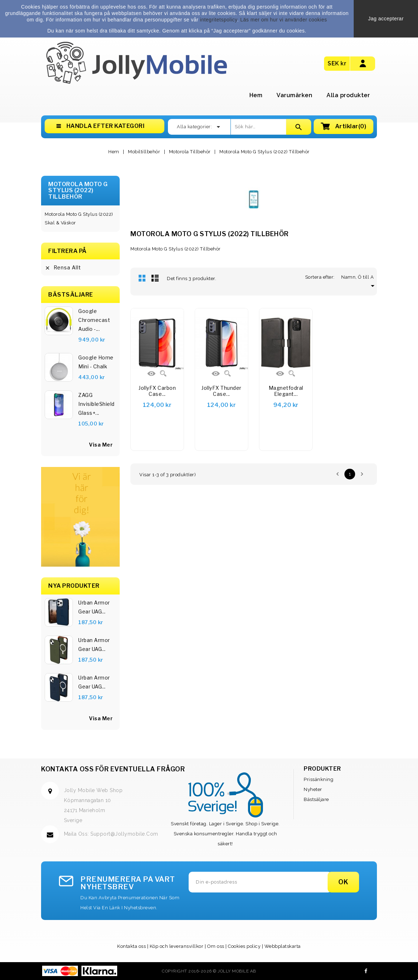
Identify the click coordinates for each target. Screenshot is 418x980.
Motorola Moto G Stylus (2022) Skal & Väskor (79, 218)
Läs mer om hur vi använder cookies (283, 20)
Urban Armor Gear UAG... (94, 607)
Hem (256, 95)
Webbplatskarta (282, 946)
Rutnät (142, 278)
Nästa (362, 474)
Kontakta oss (131, 946)
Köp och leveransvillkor (177, 946)
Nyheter (313, 789)
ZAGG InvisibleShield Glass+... (96, 404)
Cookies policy (244, 946)
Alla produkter (348, 95)
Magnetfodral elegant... (286, 391)
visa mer (101, 445)
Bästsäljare (316, 799)
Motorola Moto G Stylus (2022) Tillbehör (78, 190)
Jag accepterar (386, 18)
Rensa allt (63, 267)
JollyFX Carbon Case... (157, 391)
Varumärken (294, 95)
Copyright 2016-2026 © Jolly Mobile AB (209, 971)
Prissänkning (318, 779)
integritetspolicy (218, 20)
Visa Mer (101, 718)
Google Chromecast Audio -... (94, 320)
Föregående (337, 474)
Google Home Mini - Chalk (96, 361)
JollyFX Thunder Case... (221, 391)
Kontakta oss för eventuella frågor (113, 769)
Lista (155, 278)
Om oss (215, 946)
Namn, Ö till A (359, 277)
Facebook (366, 971)
